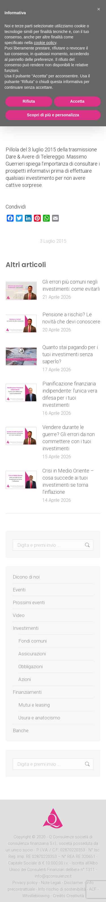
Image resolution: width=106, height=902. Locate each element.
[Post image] (21, 291)
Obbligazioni (30, 666)
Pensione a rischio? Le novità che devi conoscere (71, 318)
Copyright (22, 837)
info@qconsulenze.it (53, 876)
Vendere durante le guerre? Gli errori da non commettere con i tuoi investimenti (68, 437)
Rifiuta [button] (29, 101)
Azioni (24, 679)
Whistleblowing (35, 895)
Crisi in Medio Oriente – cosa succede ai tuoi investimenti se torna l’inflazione (68, 481)
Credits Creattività (68, 895)
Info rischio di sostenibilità (62, 889)
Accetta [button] (77, 101)
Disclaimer (73, 882)
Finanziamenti (27, 692)
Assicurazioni (32, 654)
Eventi (19, 590)
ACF (92, 889)
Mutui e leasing (34, 705)
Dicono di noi (26, 577)
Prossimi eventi (29, 602)
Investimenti (25, 628)
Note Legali (51, 882)
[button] (98, 9)
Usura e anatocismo (39, 718)
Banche (21, 730)
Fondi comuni (32, 641)
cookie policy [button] (45, 42)
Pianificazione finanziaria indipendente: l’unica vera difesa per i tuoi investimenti (69, 394)
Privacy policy (25, 882)
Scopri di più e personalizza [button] (53, 115)
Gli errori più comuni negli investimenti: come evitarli (71, 285)
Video (19, 615)
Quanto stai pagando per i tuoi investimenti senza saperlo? (70, 354)
